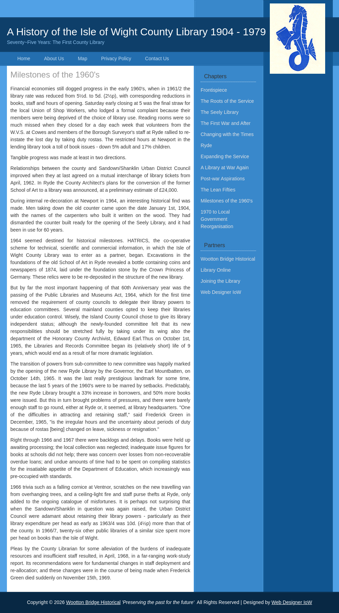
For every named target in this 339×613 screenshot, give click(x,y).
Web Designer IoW (221, 292)
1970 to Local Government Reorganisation (217, 219)
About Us (54, 58)
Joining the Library (220, 281)
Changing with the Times (227, 134)
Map (82, 58)
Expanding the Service (225, 156)
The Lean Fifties (218, 189)
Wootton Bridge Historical (228, 259)
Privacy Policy (116, 58)
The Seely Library (220, 112)
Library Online (216, 270)
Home (23, 58)
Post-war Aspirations (223, 178)
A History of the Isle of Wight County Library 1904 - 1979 (169, 36)
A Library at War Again (225, 167)
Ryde (206, 145)
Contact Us (157, 58)
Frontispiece (214, 90)
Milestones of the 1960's (227, 201)
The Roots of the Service (227, 101)
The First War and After (225, 123)
